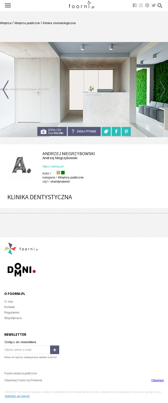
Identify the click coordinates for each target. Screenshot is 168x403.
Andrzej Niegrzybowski (84, 156)
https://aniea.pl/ (53, 166)
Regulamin (11, 312)
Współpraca (13, 318)
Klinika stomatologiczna (59, 23)
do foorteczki (52, 131)
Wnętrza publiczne (27, 23)
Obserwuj (157, 380)
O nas (8, 301)
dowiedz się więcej (17, 396)
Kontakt (9, 307)
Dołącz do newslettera (20, 342)
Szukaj (160, 5)
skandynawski (60, 181)
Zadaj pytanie (84, 131)
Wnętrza (6, 23)
